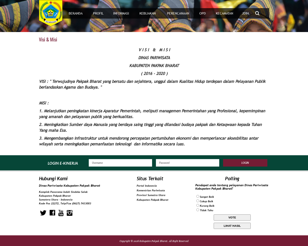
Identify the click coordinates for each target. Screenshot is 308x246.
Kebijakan (147, 13)
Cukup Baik (206, 201)
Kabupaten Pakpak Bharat (152, 199)
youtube (61, 213)
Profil (98, 13)
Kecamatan (224, 13)
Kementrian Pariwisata (151, 190)
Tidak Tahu (206, 210)
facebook (52, 213)
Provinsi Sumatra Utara (151, 195)
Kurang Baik (207, 205)
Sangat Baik (207, 196)
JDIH (245, 13)
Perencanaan (178, 13)
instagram (70, 213)
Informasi (121, 13)
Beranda (76, 13)
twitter (43, 213)
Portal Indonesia (147, 185)
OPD (202, 13)
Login (245, 162)
